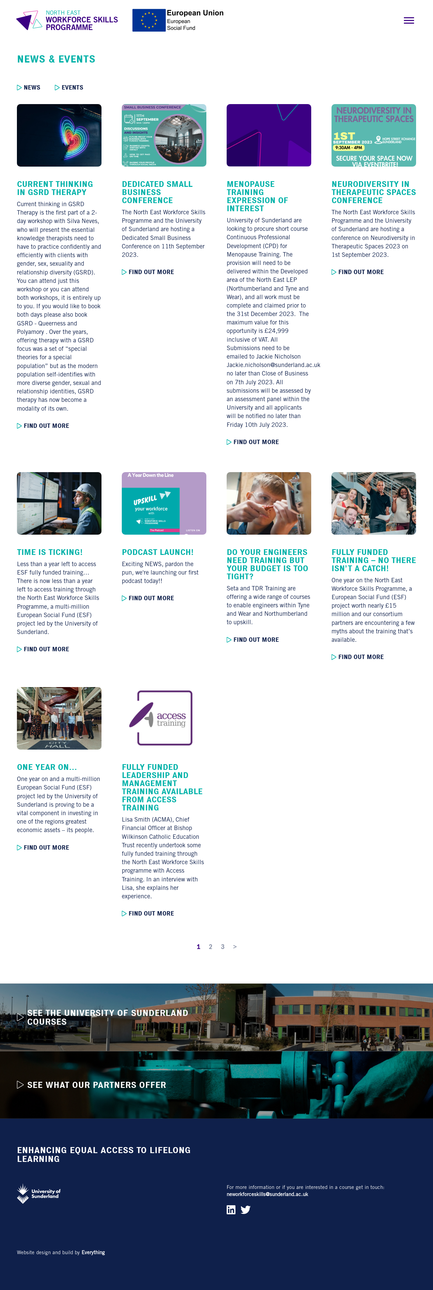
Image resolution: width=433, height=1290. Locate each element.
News (28, 87)
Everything (93, 1252)
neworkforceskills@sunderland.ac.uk (267, 1194)
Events (69, 87)
